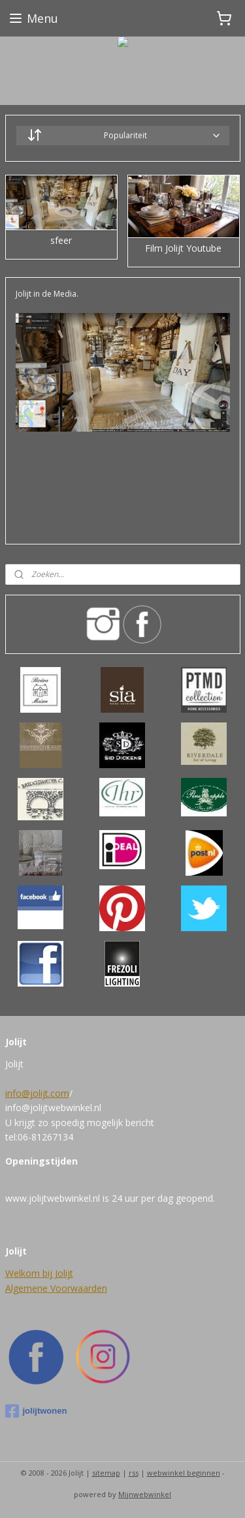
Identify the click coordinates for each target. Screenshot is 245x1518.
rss (134, 1473)
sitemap (106, 1473)
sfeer (61, 240)
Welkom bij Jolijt (39, 1273)
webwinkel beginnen (183, 1473)
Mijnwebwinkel (144, 1494)
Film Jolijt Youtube (183, 248)
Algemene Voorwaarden (56, 1288)
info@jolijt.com (37, 1093)
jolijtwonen (36, 1411)
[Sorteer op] (122, 135)
